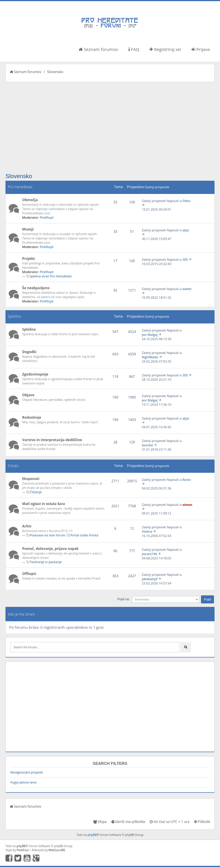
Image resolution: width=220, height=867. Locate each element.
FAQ (133, 49)
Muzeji (28, 229)
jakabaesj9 (149, 579)
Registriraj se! (165, 49)
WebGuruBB (56, 850)
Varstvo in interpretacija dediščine (52, 439)
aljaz (186, 230)
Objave (28, 394)
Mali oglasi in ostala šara (43, 503)
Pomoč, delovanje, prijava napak (50, 548)
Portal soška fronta (84, 535)
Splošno (14, 316)
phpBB (92, 835)
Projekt (28, 258)
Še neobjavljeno (36, 287)
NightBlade (150, 357)
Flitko (187, 201)
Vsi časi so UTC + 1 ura (169, 821)
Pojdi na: (123, 599)
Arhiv (26, 526)
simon (187, 504)
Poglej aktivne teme (23, 782)
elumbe (147, 445)
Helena (147, 531)
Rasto (187, 479)
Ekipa (100, 821)
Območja (30, 199)
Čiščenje (36, 492)
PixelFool (23, 850)
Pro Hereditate (20, 186)
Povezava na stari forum (47, 535)
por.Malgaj (149, 334)
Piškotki (202, 821)
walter (187, 289)
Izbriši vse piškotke (128, 821)
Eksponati (30, 478)
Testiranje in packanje (46, 562)
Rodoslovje (31, 417)
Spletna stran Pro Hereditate (51, 276)
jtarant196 (149, 554)
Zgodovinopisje (35, 374)
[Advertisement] (110, 125)
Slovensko (55, 71)
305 (185, 259)
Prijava (200, 49)
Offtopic (29, 573)
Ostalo (13, 465)
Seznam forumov (98, 49)
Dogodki (29, 351)
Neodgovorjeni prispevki (26, 772)
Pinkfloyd (46, 217)
